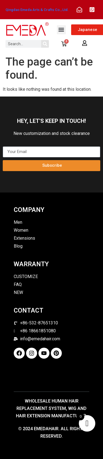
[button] (61, 29)
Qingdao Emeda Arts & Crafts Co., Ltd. (37, 10)
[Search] (45, 44)
